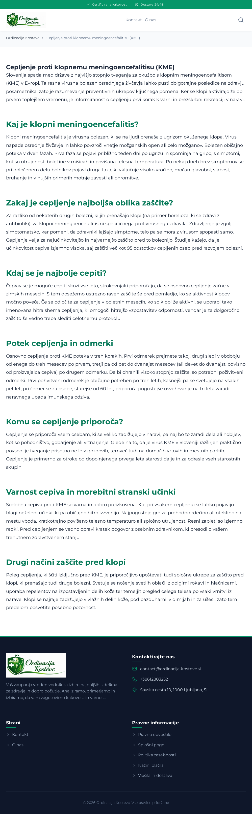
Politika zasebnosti (154, 755)
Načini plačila (148, 765)
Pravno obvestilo (151, 734)
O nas (150, 19)
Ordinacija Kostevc (22, 38)
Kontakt (133, 19)
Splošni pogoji (149, 745)
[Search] (241, 20)
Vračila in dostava (152, 775)
